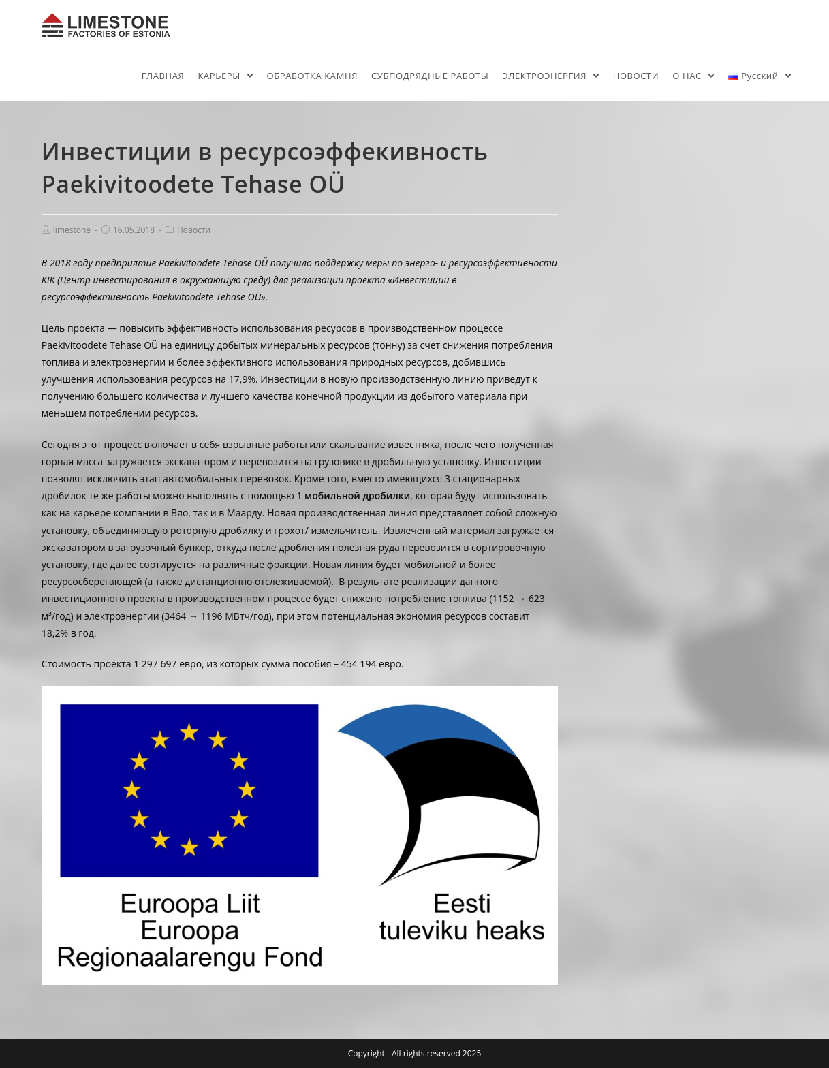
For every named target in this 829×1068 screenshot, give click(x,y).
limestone (72, 230)
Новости (193, 230)
